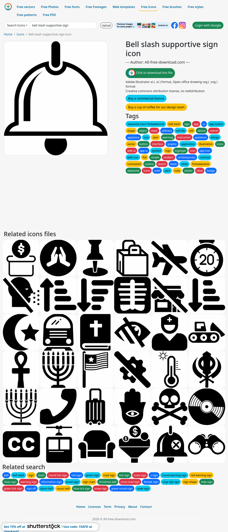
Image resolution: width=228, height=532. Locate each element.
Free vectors (26, 7)
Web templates (124, 7)
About (132, 507)
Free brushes (172, 7)
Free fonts (72, 7)
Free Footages (96, 7)
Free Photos (49, 7)
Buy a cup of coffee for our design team (156, 107)
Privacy (119, 507)
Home (8, 34)
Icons (20, 34)
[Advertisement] (114, 201)
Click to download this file (150, 73)
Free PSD (49, 15)
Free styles (195, 7)
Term (107, 507)
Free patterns (27, 15)
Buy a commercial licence (146, 98)
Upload (106, 25)
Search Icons (16, 25)
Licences (94, 507)
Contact (146, 507)
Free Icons (148, 7)
